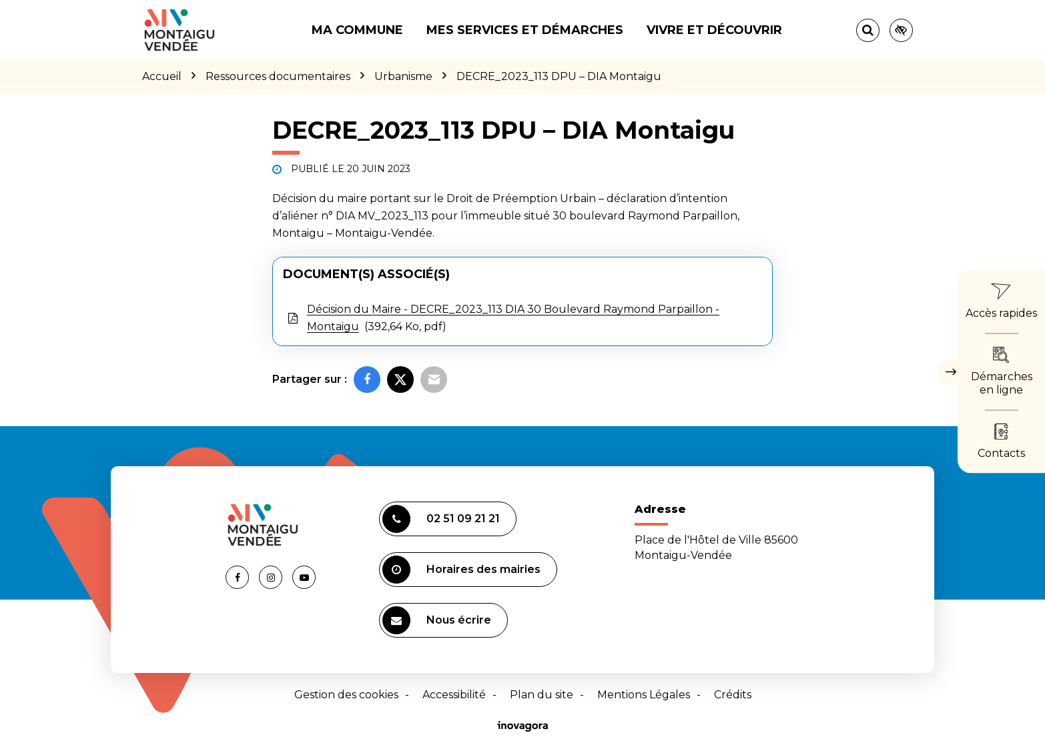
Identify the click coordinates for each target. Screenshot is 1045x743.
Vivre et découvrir (714, 30)
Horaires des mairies (461, 570)
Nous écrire (436, 620)
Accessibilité (454, 694)
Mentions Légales (643, 694)
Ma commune (357, 30)
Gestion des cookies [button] (346, 694)
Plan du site (541, 694)
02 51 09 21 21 (441, 519)
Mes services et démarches (524, 30)
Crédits (732, 694)
